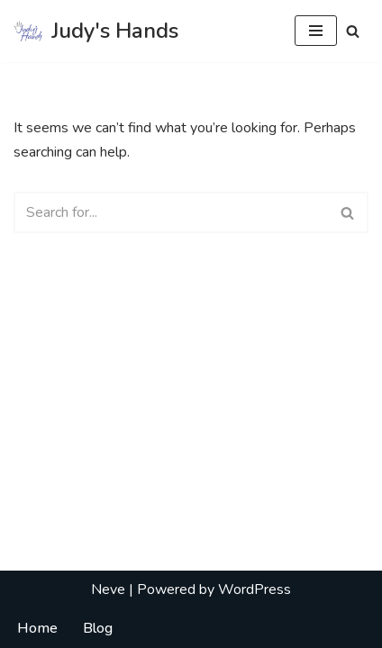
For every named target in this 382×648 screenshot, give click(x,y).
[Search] (352, 31)
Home (37, 628)
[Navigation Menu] (316, 30)
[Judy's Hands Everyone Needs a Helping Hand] (96, 31)
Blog (98, 628)
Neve (108, 589)
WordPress (254, 589)
